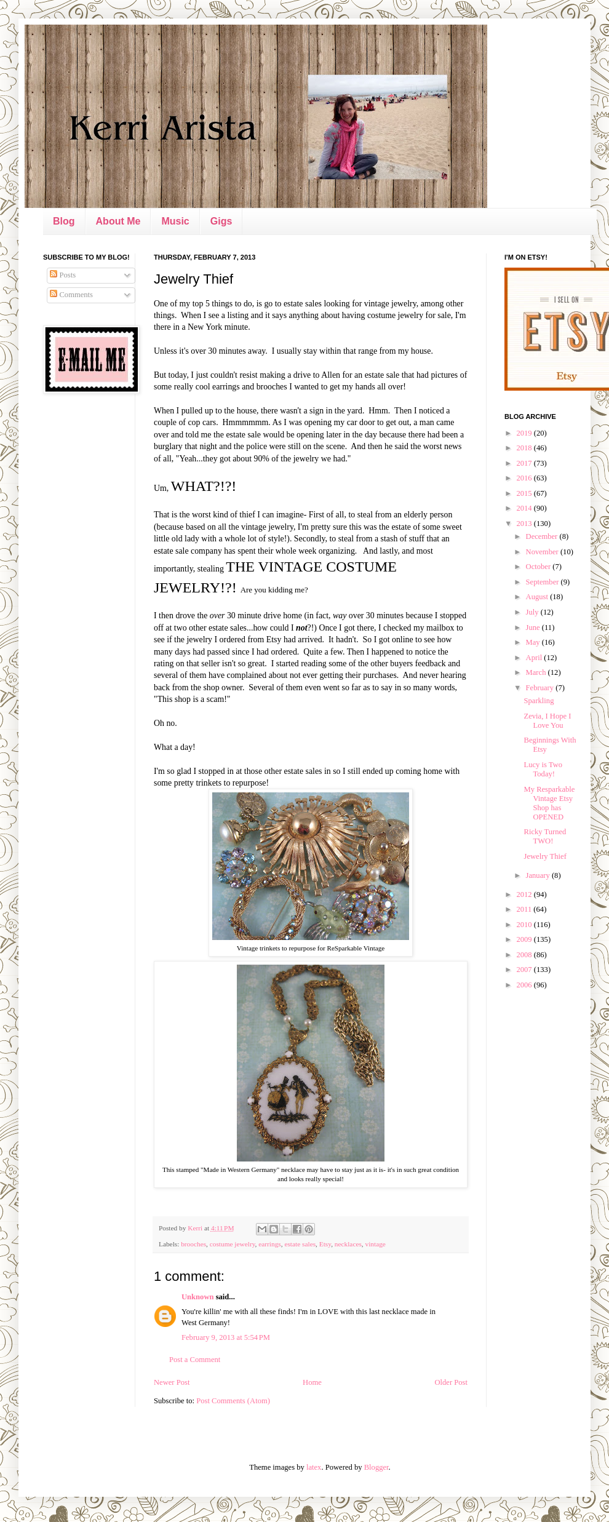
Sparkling (538, 700)
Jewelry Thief (544, 856)
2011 (524, 909)
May (534, 642)
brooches (193, 1244)
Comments (71, 294)
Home (312, 1382)
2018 (524, 448)
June (534, 627)
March (537, 672)
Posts (63, 275)
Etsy (325, 1244)
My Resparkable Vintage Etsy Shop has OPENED (549, 803)
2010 (524, 924)
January (539, 875)
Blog (64, 221)
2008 (524, 954)
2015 (524, 493)
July (533, 612)
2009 (524, 939)
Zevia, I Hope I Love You (547, 721)
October (539, 566)
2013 (524, 523)
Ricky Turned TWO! (544, 836)
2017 (524, 463)
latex (313, 1467)
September (543, 582)
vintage (375, 1244)
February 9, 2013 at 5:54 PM (225, 1337)
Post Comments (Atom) (233, 1400)
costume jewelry (232, 1244)
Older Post (451, 1382)
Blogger (376, 1467)
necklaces (348, 1244)
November (543, 552)
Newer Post (171, 1382)
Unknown (197, 1297)
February (541, 687)
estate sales (300, 1244)
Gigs (221, 221)
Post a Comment (194, 1359)
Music (175, 221)
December (543, 536)
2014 (524, 508)
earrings (269, 1244)
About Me (118, 221)
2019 (524, 433)
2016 (524, 478)
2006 (524, 985)
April (535, 657)
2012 (524, 894)
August (538, 596)
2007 (524, 969)
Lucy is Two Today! (542, 769)
